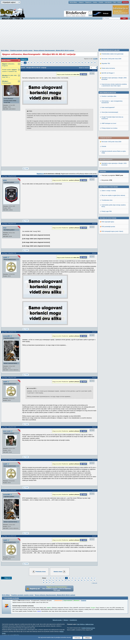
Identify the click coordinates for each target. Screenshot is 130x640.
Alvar (4, 228)
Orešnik (104, 89)
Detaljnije (83, 600)
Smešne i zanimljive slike (109, 227)
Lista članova (108, 2)
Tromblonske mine (107, 143)
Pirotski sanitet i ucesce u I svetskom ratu (9, 70)
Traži (114, 2)
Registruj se (88, 2)
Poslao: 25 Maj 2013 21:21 (10, 223)
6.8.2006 (95, 58)
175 (25, 65)
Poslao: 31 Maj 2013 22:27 (10, 459)
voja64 (5, 257)
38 (25, 62)
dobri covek (6, 431)
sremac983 (6, 336)
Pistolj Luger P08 (107, 154)
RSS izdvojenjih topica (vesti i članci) (112, 174)
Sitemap (66, 620)
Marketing (125, 2)
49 (60, 62)
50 (63, 62)
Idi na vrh (95, 583)
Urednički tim (73, 620)
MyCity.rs (82, 624)
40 (31, 62)
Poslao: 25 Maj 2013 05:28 (10, 176)
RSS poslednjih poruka (108, 170)
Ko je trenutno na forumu (11, 598)
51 (66, 62)
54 (75, 62)
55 (79, 62)
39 (28, 62)
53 (72, 62)
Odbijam (87, 637)
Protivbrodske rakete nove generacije (112, 185)
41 (34, 62)
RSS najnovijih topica (108, 165)
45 (47, 62)
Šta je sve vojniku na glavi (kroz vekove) (113, 138)
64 (94, 580)
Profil (26, 168)
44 (44, 62)
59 (91, 62)
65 (43, 582)
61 (84, 580)
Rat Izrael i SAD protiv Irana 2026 (111, 85)
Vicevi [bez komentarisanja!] (110, 243)
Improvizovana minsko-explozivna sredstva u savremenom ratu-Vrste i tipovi (114, 216)
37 (22, 62)
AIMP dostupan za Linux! (109, 254)
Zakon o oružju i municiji (109, 134)
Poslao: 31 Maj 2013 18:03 (10, 377)
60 (95, 62)
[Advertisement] (65, 35)
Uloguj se (81, 2)
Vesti (78, 624)
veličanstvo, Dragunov (8, 64)
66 (46, 582)
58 (88, 62)
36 (60, 578)
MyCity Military (73, 2)
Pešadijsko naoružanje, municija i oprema (21, 50)
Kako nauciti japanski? (108, 238)
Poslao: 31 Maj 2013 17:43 (10, 332)
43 (41, 62)
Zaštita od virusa (89, 624)
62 (88, 580)
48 (56, 62)
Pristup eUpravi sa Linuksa (109, 259)
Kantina (95, 2)
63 (91, 580)
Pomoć (119, 2)
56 (82, 62)
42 (37, 62)
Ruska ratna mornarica (108, 199)
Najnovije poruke (57, 620)
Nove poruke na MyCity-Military (110, 181)
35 (56, 578)
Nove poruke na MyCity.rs (108, 223)
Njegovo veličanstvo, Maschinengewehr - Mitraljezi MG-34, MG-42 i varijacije (54, 50)
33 (50, 578)
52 (69, 62)
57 (85, 62)
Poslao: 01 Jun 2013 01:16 (10, 536)
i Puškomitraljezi (6, 82)
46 (50, 62)
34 (53, 578)
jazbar (5, 180)
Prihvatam (77, 637)
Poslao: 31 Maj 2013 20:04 (10, 427)
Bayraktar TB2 (106, 194)
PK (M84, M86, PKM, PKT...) (9, 76)
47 (53, 62)
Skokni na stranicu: (84, 67)
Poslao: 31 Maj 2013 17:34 (10, 253)
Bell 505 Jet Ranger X (108, 204)
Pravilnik (101, 2)
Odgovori (24, 59)
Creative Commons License (88, 628)
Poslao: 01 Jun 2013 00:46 (10, 490)
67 (21, 65)
